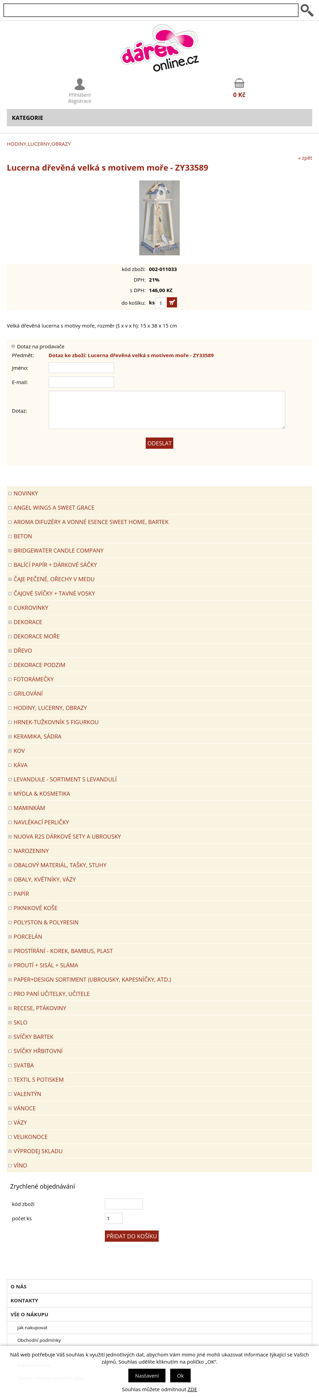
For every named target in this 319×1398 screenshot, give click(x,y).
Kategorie (27, 118)
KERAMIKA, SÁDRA (38, 736)
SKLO (21, 1022)
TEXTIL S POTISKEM (39, 1079)
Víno (20, 1165)
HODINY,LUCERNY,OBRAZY (39, 143)
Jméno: (20, 367)
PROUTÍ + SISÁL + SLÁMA (46, 965)
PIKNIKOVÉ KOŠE (36, 908)
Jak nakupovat (32, 1327)
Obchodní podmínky (39, 1340)
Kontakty (24, 1300)
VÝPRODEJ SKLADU (38, 1151)
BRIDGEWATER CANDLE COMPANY (58, 550)
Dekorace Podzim (39, 665)
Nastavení (147, 1375)
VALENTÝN (27, 1094)
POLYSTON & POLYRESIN (46, 922)
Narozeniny (31, 851)
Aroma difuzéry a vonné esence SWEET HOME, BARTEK (91, 522)
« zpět (305, 157)
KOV (19, 750)
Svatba (24, 1065)
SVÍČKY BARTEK (33, 1036)
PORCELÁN (28, 936)
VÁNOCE (25, 1108)
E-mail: (20, 382)
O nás (19, 1286)
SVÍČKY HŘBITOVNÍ (38, 1051)
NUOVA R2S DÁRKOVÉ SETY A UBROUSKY (67, 836)
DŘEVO (23, 650)
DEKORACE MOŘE (37, 636)
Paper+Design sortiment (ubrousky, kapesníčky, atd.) (92, 979)
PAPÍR (21, 893)
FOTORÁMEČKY (34, 679)
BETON (23, 536)
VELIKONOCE (31, 1137)
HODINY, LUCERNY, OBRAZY (50, 708)
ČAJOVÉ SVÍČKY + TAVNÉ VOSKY (54, 593)
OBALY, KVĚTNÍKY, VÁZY (45, 879)
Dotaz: (19, 410)
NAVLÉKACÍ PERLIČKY (41, 822)
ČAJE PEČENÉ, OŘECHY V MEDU (54, 579)
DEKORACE (28, 622)
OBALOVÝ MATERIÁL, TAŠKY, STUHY (60, 865)
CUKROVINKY (31, 607)
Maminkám (29, 808)
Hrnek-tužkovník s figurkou (56, 722)
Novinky (26, 493)
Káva (21, 765)
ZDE (192, 1389)
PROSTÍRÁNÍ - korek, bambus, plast (63, 951)
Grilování (28, 693)
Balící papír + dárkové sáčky (55, 565)
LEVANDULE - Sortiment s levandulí (65, 779)
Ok (180, 1375)
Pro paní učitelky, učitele (52, 994)
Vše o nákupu (29, 1314)
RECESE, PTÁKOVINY (40, 1008)
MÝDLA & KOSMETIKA (42, 793)
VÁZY (20, 1122)
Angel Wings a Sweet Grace (54, 507)
